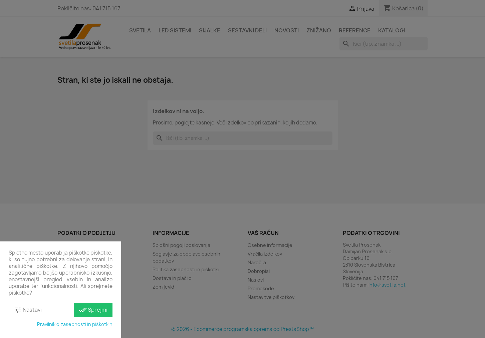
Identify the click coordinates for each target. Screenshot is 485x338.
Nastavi (28, 310)
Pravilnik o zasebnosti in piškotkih (74, 324)
